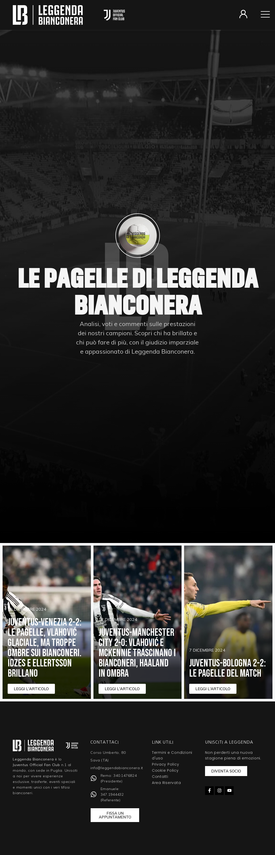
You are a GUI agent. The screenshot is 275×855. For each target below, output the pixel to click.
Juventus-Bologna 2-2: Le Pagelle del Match (227, 668)
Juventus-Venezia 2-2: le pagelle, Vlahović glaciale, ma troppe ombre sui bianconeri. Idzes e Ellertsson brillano (44, 648)
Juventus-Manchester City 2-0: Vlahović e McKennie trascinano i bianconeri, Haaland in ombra (137, 653)
